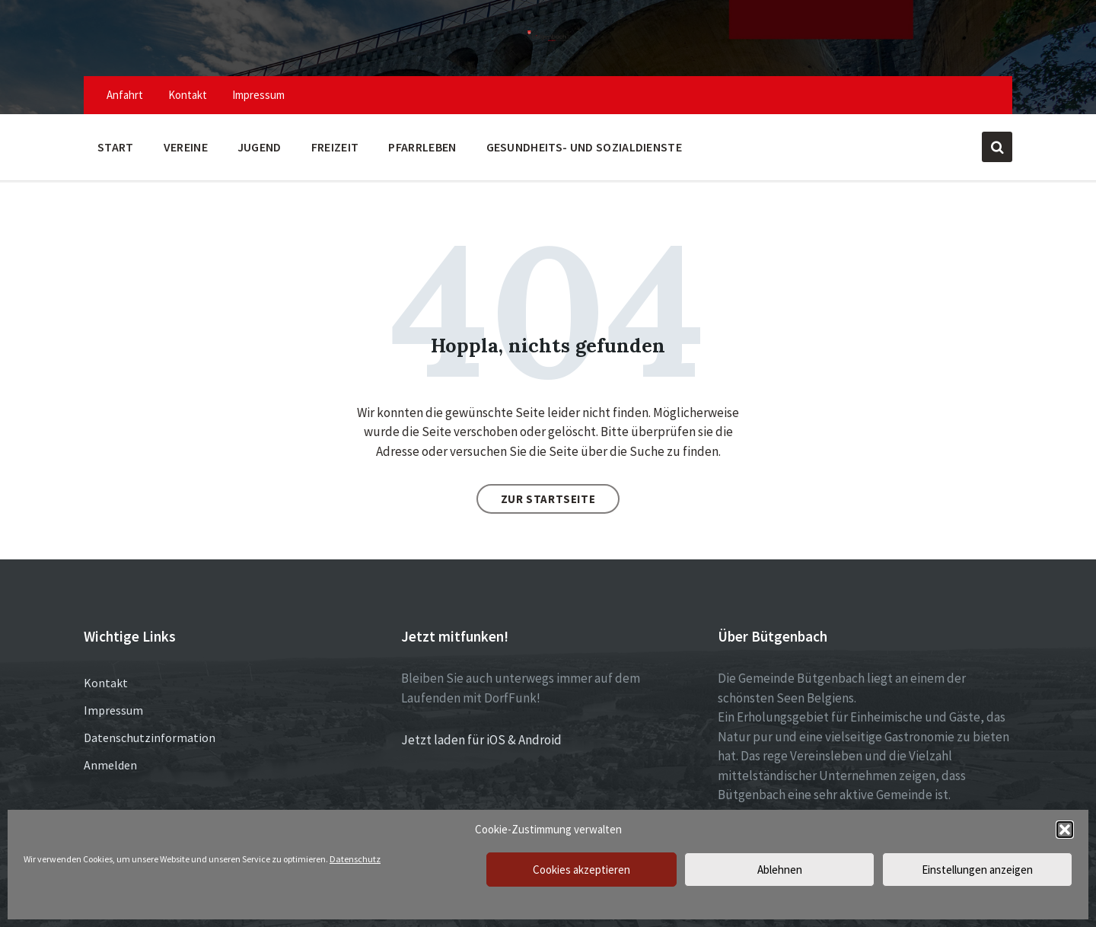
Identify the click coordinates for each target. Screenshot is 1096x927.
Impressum (113, 710)
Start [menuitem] (115, 146)
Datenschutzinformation (149, 737)
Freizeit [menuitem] (335, 146)
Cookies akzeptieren (581, 869)
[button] (1064, 829)
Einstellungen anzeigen (977, 869)
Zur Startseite (548, 499)
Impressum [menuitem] (258, 95)
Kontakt (106, 682)
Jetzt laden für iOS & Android (481, 739)
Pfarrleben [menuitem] (422, 146)
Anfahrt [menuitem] (125, 95)
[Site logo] (548, 39)
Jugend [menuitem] (259, 146)
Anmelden (110, 764)
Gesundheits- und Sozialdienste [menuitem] (584, 146)
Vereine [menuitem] (186, 146)
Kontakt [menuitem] (187, 95)
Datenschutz (355, 859)
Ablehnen (779, 869)
